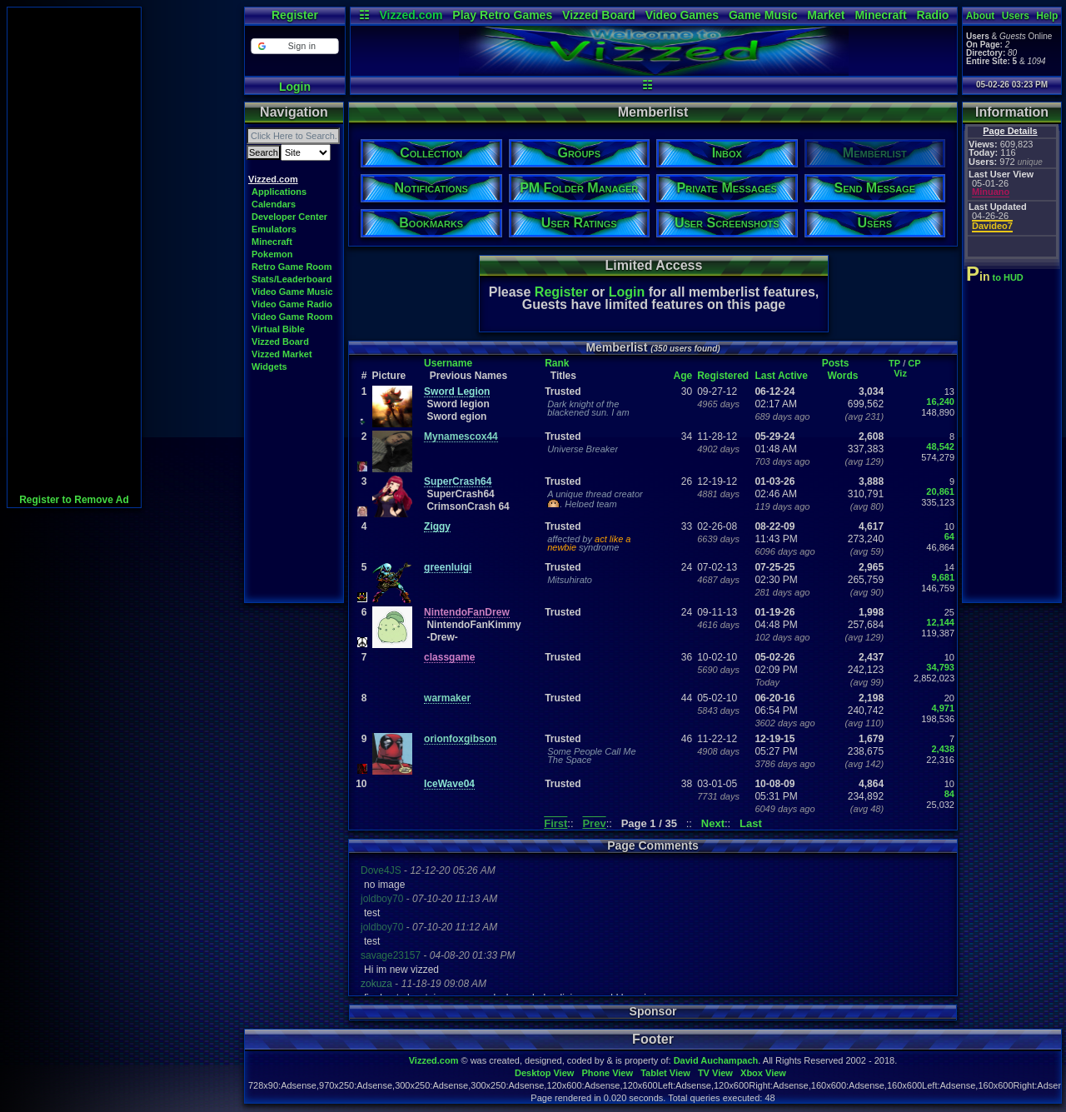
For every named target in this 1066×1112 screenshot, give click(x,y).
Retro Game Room (292, 267)
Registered (723, 375)
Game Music (763, 15)
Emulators (274, 229)
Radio (933, 15)
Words (842, 375)
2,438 (942, 749)
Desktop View (544, 1073)
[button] (294, 46)
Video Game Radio (292, 304)
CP (914, 363)
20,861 (940, 491)
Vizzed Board (598, 15)
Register (294, 15)
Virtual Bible (278, 329)
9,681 (942, 577)
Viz (900, 373)
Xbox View (763, 1073)
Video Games (682, 15)
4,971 (942, 708)
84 (949, 794)
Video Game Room (292, 317)
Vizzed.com (410, 15)
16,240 (940, 401)
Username (448, 363)
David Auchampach (716, 1060)
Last (751, 823)
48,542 (940, 446)
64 (949, 536)
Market (825, 15)
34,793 (940, 667)
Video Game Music (292, 292)
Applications (279, 192)
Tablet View (665, 1073)
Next (713, 823)
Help (1047, 16)
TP (894, 363)
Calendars (274, 204)
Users (1015, 16)
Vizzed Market (282, 354)
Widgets (269, 366)
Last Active (781, 375)
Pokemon (272, 254)
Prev (593, 823)
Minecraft (880, 15)
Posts (835, 363)
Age (683, 375)
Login (295, 86)
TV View (715, 1073)
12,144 (940, 622)
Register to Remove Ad (74, 500)
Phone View (607, 1073)
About (980, 16)
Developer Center (289, 217)
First (555, 823)
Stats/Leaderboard (292, 279)
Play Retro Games (502, 15)
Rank (557, 363)
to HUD (996, 277)
